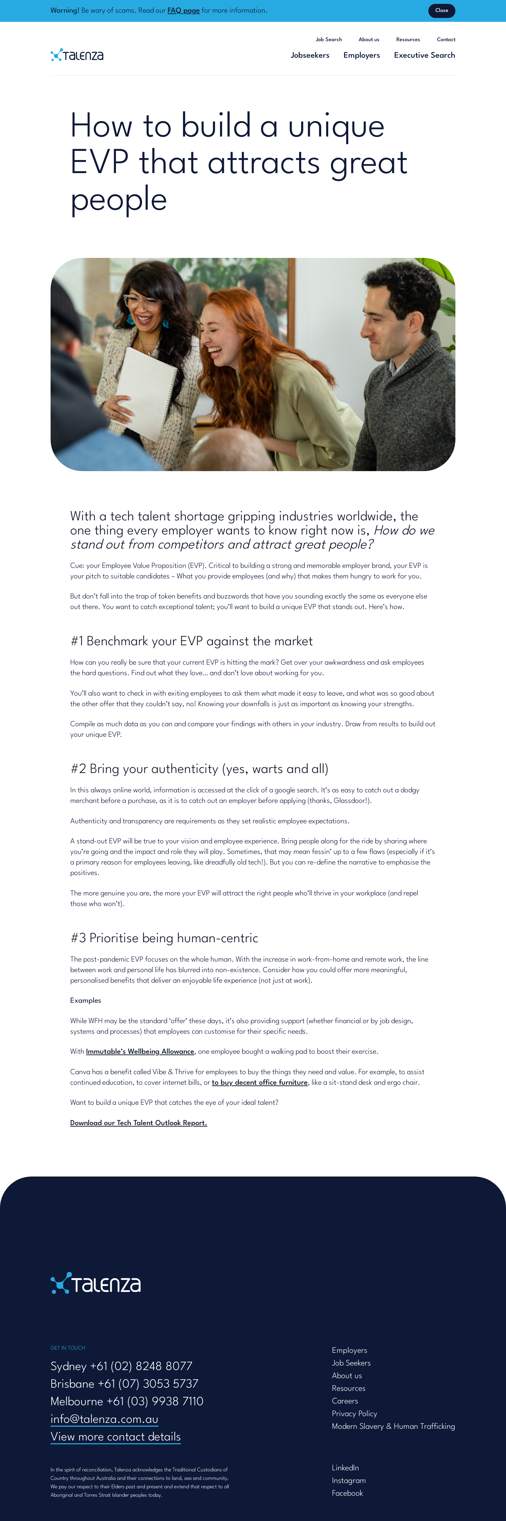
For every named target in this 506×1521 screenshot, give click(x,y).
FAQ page (184, 10)
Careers (345, 1401)
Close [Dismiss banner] (441, 10)
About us (369, 40)
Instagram (349, 1481)
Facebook (347, 1493)
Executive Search (424, 55)
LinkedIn (345, 1468)
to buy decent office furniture (260, 1082)
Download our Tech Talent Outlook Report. (138, 1123)
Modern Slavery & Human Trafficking (393, 1427)
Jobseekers (310, 55)
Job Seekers (351, 1363)
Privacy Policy (354, 1414)
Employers (362, 55)
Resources (408, 40)
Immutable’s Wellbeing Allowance (140, 1052)
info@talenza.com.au (104, 1420)
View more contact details (116, 1437)
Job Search (329, 40)
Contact (446, 40)
